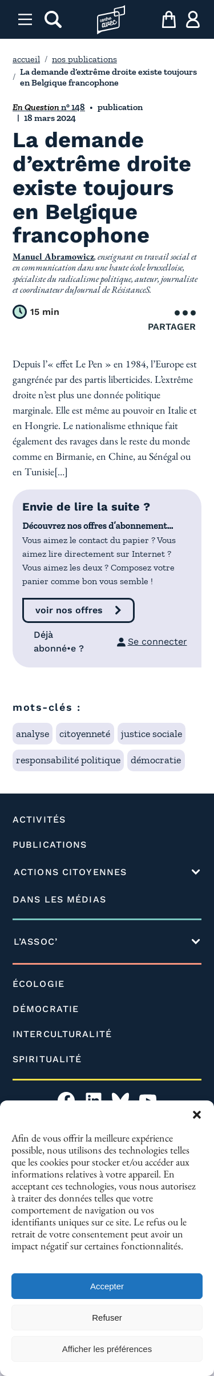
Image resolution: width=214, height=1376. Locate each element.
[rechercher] (53, 19)
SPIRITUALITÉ (47, 1059)
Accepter (107, 1286)
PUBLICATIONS (50, 844)
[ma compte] (192, 19)
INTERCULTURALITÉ (62, 1034)
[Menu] (25, 19)
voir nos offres (69, 610)
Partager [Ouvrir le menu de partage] (172, 321)
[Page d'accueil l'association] (111, 19)
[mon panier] (168, 19)
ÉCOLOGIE (38, 983)
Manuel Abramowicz (53, 256)
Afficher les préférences (107, 1349)
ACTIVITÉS (39, 819)
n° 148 (49, 107)
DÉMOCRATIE (46, 1008)
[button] (197, 1114)
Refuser (107, 1317)
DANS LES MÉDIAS (59, 899)
